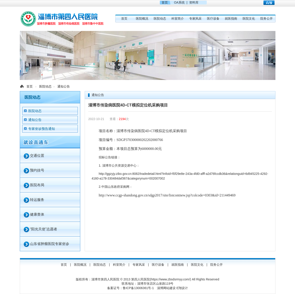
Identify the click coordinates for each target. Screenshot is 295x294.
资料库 (194, 2)
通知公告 (63, 86)
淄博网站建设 (166, 288)
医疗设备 (213, 18)
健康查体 (37, 214)
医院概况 (142, 18)
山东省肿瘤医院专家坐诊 (49, 244)
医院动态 (160, 18)
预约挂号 (37, 170)
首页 (165, 2)
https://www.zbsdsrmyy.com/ (170, 279)
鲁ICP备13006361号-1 (138, 288)
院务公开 (266, 18)
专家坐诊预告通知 (41, 129)
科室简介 (177, 18)
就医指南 (231, 18)
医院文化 (249, 18)
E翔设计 (182, 288)
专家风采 (195, 18)
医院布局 (37, 185)
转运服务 (37, 200)
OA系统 (179, 2)
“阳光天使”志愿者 (43, 229)
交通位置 (37, 155)
